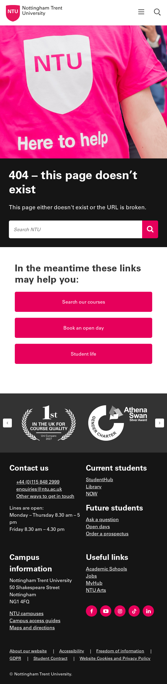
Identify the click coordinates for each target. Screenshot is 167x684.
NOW (91, 493)
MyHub (94, 583)
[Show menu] (141, 12)
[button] (7, 423)
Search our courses (83, 302)
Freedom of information (120, 651)
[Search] (150, 229)
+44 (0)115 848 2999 (38, 482)
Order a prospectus (107, 533)
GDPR (15, 658)
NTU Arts (96, 590)
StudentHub (99, 479)
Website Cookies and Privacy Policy (115, 658)
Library (94, 486)
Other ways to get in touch (45, 496)
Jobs (91, 576)
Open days (98, 526)
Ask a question (102, 519)
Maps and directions (32, 627)
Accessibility (71, 651)
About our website (28, 651)
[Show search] (158, 12)
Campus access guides (34, 620)
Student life (83, 354)
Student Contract (50, 658)
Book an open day (83, 328)
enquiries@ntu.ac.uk (39, 489)
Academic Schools (106, 568)
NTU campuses (26, 613)
